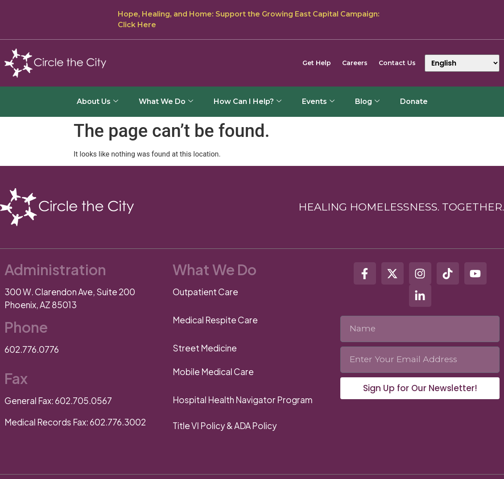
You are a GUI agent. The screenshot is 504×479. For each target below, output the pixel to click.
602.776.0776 (31, 349)
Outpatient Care (205, 291)
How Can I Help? (247, 101)
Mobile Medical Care (213, 371)
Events (318, 101)
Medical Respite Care (215, 319)
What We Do (166, 101)
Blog (367, 101)
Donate (414, 101)
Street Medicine (205, 348)
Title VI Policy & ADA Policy (225, 425)
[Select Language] (462, 63)
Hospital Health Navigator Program (243, 399)
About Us (97, 101)
